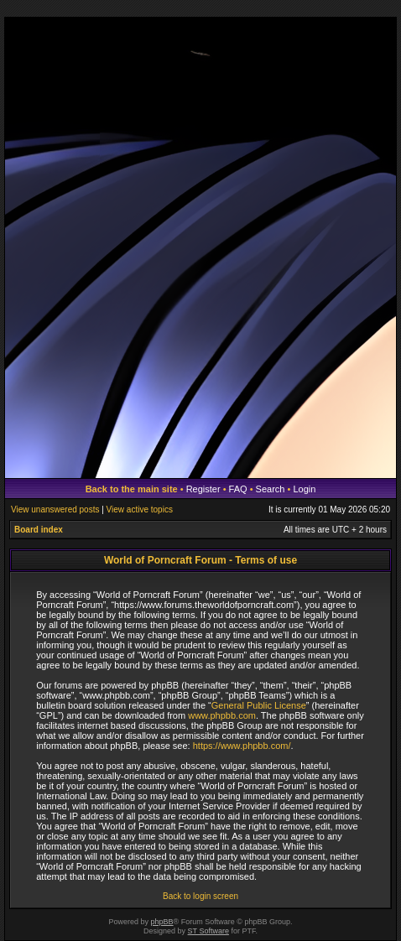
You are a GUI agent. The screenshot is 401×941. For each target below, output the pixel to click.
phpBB (162, 922)
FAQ (238, 489)
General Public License (258, 705)
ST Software (208, 931)
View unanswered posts (55, 509)
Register (203, 489)
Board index (38, 529)
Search (270, 489)
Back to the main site (132, 489)
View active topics (140, 509)
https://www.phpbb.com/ (242, 746)
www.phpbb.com (222, 715)
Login (304, 489)
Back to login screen (200, 896)
